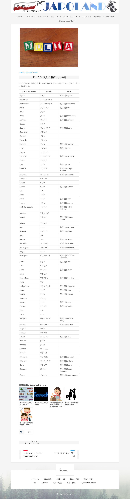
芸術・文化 (67, 16)
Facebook (63, 470)
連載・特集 (110, 16)
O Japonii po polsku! (66, 21)
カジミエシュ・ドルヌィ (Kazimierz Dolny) (33, 454)
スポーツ (85, 16)
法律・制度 (97, 16)
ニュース (19, 16)
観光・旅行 (55, 16)
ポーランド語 (24, 72)
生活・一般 (42, 16)
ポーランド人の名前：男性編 (64, 454)
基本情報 (30, 16)
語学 (29, 432)
